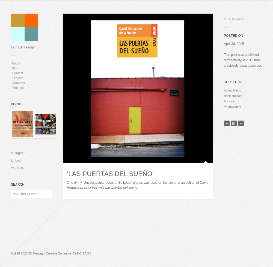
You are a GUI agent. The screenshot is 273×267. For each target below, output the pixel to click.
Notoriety (18, 83)
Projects (18, 88)
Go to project (234, 19)
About (16, 63)
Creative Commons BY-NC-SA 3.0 (68, 253)
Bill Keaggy (35, 253)
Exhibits (17, 78)
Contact (17, 73)
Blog (15, 68)
